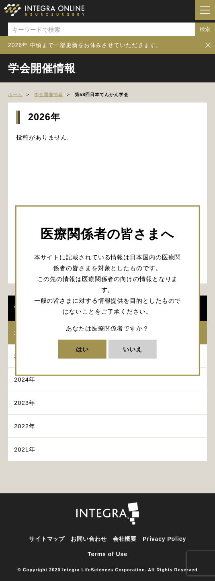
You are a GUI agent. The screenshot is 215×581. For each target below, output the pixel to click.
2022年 (24, 426)
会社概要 (125, 539)
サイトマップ (47, 539)
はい (82, 349)
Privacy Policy (164, 539)
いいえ (132, 349)
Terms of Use (107, 554)
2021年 (24, 449)
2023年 (24, 402)
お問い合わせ (88, 539)
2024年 (24, 379)
